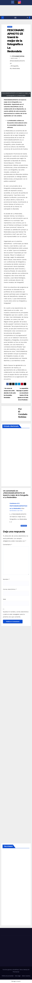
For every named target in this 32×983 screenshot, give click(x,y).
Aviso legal (18, 975)
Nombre (6, 579)
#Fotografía (14, 66)
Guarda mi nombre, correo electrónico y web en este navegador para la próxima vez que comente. (16, 614)
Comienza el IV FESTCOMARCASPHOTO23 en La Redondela (18, 506)
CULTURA (10, 26)
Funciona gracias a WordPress (11, 969)
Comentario (7, 544)
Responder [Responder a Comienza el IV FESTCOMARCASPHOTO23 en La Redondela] (23, 525)
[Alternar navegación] (15, 17)
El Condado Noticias (18, 56)
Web (4, 599)
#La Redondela (15, 68)
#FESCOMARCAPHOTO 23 (17, 62)
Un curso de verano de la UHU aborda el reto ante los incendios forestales (10, 393)
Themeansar (16, 971)
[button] (27, 17)
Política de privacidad (7, 975)
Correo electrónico (10, 589)
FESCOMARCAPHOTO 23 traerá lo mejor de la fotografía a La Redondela (15, 40)
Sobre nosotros (26, 975)
